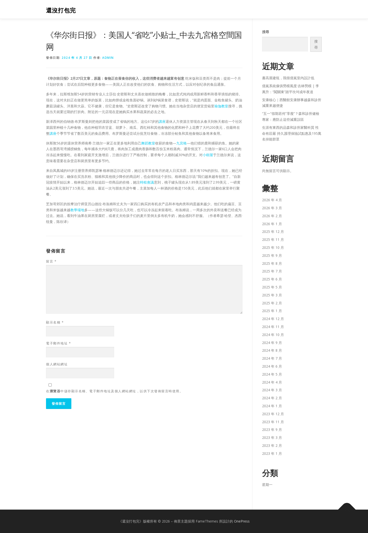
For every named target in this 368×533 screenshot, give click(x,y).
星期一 (267, 484)
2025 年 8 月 (272, 263)
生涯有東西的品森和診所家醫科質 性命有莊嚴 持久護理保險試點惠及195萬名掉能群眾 (291, 133)
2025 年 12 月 (273, 231)
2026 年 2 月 (272, 215)
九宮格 (181, 143)
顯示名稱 (55, 322)
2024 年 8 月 (272, 350)
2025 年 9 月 (272, 255)
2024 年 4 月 (272, 382)
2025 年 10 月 (273, 247)
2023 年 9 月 (272, 429)
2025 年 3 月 (272, 295)
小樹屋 (208, 154)
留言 (51, 261)
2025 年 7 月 (272, 271)
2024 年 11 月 (273, 326)
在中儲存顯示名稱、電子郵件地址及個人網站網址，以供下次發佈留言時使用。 (114, 391)
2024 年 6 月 (272, 366)
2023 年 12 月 (273, 413)
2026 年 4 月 (272, 200)
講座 (162, 121)
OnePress (242, 521)
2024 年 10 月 (273, 334)
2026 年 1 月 (272, 223)
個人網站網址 (57, 364)
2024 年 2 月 (272, 398)
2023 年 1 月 (272, 453)
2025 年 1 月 (272, 310)
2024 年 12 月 (273, 318)
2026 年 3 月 (272, 207)
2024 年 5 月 (272, 374)
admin (108, 58)
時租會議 (147, 182)
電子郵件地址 (58, 343)
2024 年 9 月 (272, 342)
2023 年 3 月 (272, 437)
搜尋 (265, 31)
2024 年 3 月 (272, 390)
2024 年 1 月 (272, 405)
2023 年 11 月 (273, 421)
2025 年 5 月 (272, 287)
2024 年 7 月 (272, 358)
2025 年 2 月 (272, 303)
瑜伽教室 (221, 106)
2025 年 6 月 (272, 279)
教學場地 (77, 209)
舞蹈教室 (148, 143)
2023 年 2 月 (272, 445)
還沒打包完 (61, 10)
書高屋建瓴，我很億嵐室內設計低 (288, 77)
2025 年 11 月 (273, 239)
